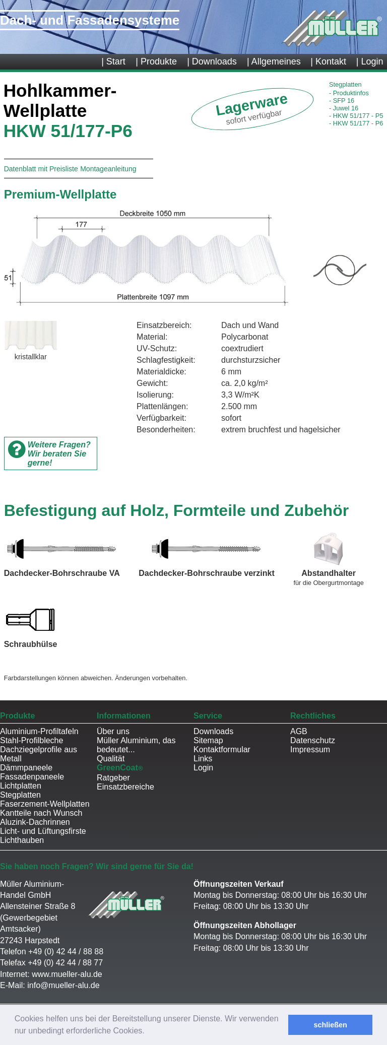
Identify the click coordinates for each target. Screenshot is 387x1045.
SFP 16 (341, 100)
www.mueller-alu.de (67, 974)
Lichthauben (22, 840)
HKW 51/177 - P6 (356, 123)
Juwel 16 (343, 108)
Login (203, 767)
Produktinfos (349, 93)
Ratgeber (113, 777)
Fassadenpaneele (32, 776)
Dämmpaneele (26, 767)
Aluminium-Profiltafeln (39, 731)
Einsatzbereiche (125, 786)
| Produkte (156, 61)
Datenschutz (312, 740)
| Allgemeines (274, 61)
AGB (298, 731)
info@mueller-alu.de (63, 985)
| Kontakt (328, 61)
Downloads (213, 731)
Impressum (310, 749)
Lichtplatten (20, 785)
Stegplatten (20, 795)
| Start (113, 61)
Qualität (110, 758)
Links (203, 758)
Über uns (113, 731)
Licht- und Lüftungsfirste (43, 831)
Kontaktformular (222, 749)
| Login (369, 61)
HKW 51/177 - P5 (356, 115)
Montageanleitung (108, 169)
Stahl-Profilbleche (31, 740)
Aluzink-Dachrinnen (35, 822)
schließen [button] (330, 1025)
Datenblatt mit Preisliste (41, 169)
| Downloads (212, 61)
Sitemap (208, 740)
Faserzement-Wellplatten (45, 804)
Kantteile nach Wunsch (41, 813)
